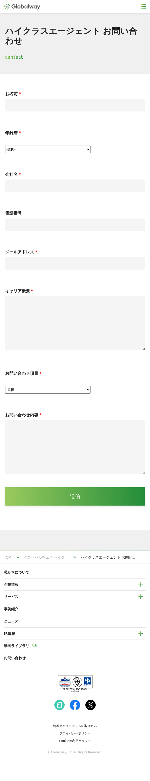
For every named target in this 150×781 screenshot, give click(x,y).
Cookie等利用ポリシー (75, 761)
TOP (7, 577)
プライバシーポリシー (75, 754)
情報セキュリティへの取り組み (75, 746)
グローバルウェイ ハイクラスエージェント (59, 577)
